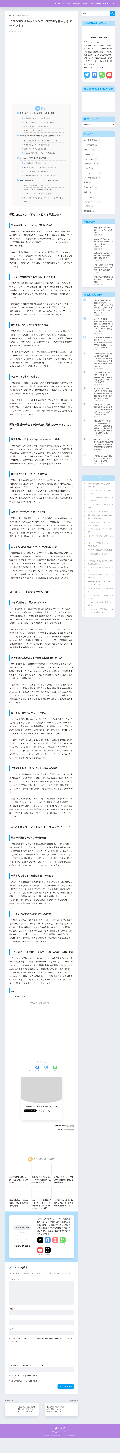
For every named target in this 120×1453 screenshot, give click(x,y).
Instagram (55, 1259)
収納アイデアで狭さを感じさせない (36, 149)
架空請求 (91, 145)
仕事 (87, 182)
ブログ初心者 (93, 177)
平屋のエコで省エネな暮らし (33, 130)
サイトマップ (108, 4)
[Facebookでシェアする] (37, 1084)
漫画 (90, 206)
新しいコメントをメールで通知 (24, 1391)
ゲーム (90, 197)
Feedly (63, 1259)
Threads (47, 1269)
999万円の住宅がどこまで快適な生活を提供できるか (42, 167)
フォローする (44, 1126)
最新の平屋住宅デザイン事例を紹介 (36, 185)
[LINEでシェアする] (55, 1084)
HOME (57, 4)
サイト (12, 1344)
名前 (12, 1324)
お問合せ (76, 4)
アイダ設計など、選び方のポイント (36, 163)
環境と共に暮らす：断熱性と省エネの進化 (38, 190)
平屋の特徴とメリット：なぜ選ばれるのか (38, 118)
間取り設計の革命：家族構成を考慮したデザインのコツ (41, 136)
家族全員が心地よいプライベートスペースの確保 (40, 141)
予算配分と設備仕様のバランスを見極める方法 (40, 175)
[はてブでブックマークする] (46, 1084)
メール (13, 1334)
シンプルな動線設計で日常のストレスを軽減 (39, 122)
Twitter (87, 79)
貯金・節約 (69, 1141)
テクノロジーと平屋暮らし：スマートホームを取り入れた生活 (43, 199)
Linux (90, 154)
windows (91, 159)
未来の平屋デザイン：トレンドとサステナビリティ (40, 181)
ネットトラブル (92, 140)
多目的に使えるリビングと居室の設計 (37, 145)
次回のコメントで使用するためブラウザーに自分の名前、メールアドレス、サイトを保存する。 (42, 1355)
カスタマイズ (93, 173)
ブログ (88, 168)
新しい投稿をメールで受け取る (24, 1396)
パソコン (89, 149)
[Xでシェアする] (28, 1084)
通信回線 (89, 211)
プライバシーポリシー (91, 4)
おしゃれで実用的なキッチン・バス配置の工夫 (40, 153)
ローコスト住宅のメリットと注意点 (36, 171)
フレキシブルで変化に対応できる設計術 (37, 194)
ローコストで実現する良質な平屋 (33, 158)
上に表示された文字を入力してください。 (27, 1381)
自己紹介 (66, 4)
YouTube (40, 1269)
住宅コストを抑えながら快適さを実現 (37, 126)
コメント (14, 1294)
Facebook (48, 1259)
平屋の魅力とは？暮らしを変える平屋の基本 (37, 113)
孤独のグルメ (93, 201)
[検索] (112, 13)
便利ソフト (92, 163)
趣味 (87, 192)
